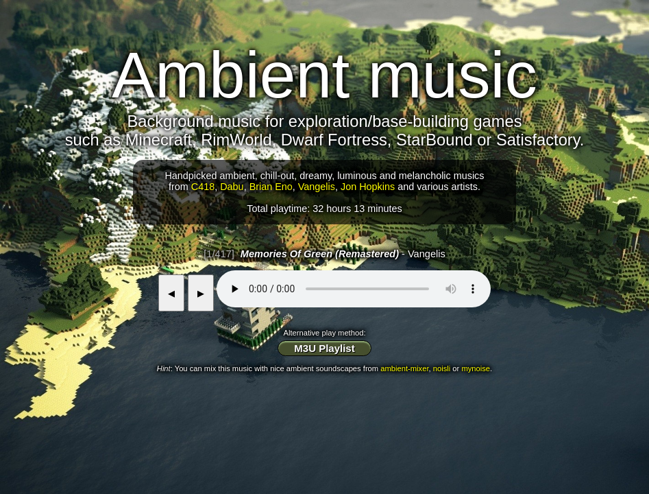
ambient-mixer (404, 368)
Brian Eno (271, 186)
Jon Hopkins (368, 186)
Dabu (231, 186)
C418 (203, 186)
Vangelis (316, 186)
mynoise (475, 368)
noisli (442, 368)
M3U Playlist (324, 348)
